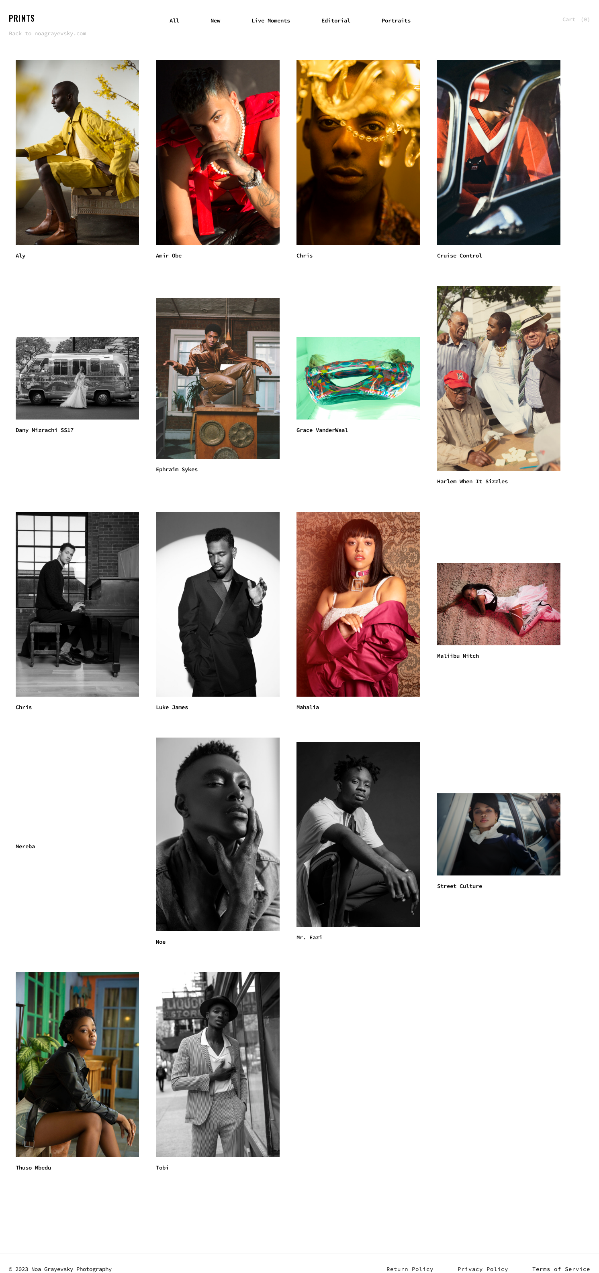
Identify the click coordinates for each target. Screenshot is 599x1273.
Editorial (335, 20)
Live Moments (270, 20)
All (174, 20)
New (215, 20)
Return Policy (409, 1269)
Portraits (396, 20)
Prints (22, 18)
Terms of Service (561, 1269)
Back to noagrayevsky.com (47, 33)
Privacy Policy (483, 1269)
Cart (576, 19)
